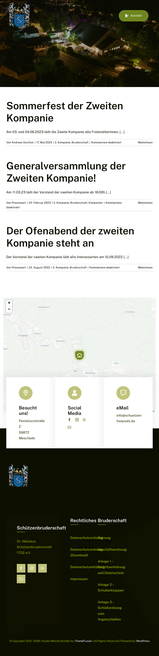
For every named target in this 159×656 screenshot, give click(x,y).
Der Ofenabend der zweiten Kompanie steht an (70, 237)
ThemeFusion (83, 641)
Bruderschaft (80, 142)
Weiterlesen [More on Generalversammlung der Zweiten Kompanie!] (145, 202)
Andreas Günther (23, 142)
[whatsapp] (84, 419)
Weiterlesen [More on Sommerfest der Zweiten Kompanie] (145, 142)
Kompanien (96, 202)
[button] (79, 355)
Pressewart (19, 202)
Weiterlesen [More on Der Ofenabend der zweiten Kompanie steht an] (145, 267)
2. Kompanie (62, 142)
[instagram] (77, 419)
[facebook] (69, 419)
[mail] (69, 427)
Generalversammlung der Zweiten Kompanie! (66, 172)
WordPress (143, 641)
